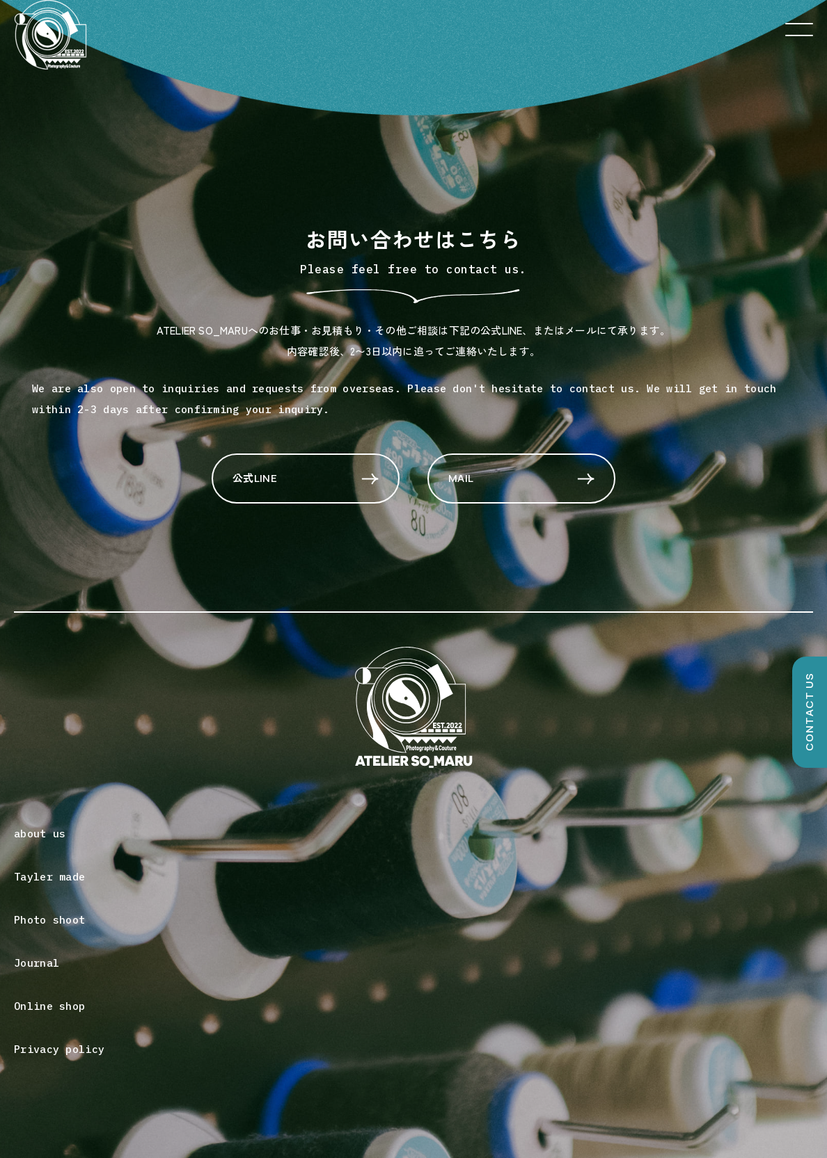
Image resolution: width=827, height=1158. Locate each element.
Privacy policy (59, 1049)
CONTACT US (809, 712)
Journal (36, 963)
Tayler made (49, 876)
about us (39, 833)
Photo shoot (49, 919)
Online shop (49, 1006)
